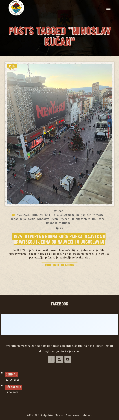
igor (60, 211)
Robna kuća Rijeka (58, 223)
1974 (19, 215)
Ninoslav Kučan (47, 219)
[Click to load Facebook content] (59, 324)
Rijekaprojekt (81, 219)
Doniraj (11, 374)
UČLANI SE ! (13, 387)
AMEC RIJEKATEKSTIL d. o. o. (43, 215)
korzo (31, 219)
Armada (69, 215)
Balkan (81, 215)
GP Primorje (95, 215)
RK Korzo (98, 219)
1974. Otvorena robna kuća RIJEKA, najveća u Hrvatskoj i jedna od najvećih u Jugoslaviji (59, 239)
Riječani (65, 219)
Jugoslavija (18, 219)
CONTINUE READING (59, 264)
